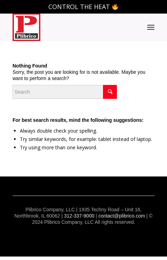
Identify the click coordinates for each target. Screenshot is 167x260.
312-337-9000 (79, 216)
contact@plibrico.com (121, 216)
